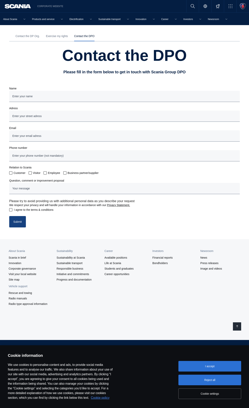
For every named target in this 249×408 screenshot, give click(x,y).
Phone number (18, 147)
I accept (209, 366)
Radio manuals (18, 298)
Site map (14, 279)
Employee (54, 172)
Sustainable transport (69, 263)
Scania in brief (17, 257)
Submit (17, 221)
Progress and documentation (74, 279)
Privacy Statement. (118, 205)
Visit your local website (22, 274)
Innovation (15, 263)
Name (12, 88)
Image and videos (211, 268)
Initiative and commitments (72, 274)
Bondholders (160, 263)
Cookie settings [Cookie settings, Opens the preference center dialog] (210, 393)
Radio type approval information (28, 303)
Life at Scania (113, 263)
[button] (230, 6)
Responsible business (69, 268)
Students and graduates (119, 268)
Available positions (116, 257)
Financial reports (162, 257)
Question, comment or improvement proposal (36, 180)
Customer (19, 172)
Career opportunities (117, 274)
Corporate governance (22, 268)
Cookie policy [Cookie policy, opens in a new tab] (100, 397)
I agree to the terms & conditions (34, 209)
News (203, 257)
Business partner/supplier (83, 172)
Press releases (209, 263)
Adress (13, 108)
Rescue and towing (20, 292)
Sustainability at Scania (70, 257)
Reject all (209, 380)
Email (12, 128)
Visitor (37, 172)
